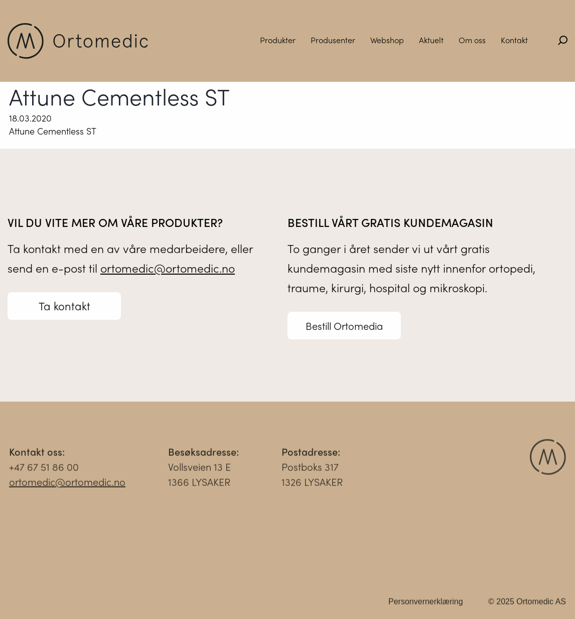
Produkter (278, 40)
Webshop (387, 40)
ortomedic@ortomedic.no (167, 268)
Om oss (472, 40)
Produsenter (333, 40)
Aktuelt (431, 40)
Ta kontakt (64, 306)
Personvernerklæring (425, 604)
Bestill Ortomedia (344, 326)
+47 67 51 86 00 (44, 469)
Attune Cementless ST (52, 131)
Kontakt (514, 40)
